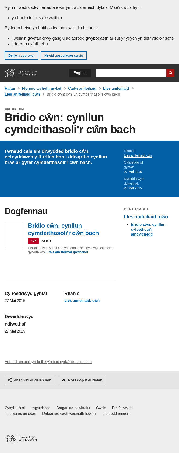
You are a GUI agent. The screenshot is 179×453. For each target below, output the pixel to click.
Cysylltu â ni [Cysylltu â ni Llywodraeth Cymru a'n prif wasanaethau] (15, 408)
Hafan (10, 88)
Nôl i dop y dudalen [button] (85, 380)
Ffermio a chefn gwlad (41, 88)
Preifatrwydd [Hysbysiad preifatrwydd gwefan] (122, 408)
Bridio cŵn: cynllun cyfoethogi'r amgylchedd (148, 229)
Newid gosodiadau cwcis (63, 55)
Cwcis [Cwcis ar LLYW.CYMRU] (101, 408)
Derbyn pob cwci (21, 55)
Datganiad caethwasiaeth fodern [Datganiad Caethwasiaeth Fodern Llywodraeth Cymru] (69, 413)
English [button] (80, 73)
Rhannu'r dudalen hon (32, 380)
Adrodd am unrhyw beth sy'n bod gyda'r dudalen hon (48, 362)
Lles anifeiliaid (116, 88)
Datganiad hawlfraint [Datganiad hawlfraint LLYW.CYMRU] (73, 408)
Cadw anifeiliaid (82, 88)
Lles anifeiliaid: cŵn (22, 94)
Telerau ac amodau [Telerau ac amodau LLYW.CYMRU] (20, 413)
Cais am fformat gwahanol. (68, 252)
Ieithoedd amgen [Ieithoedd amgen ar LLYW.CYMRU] (115, 413)
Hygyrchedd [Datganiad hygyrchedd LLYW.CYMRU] (40, 408)
